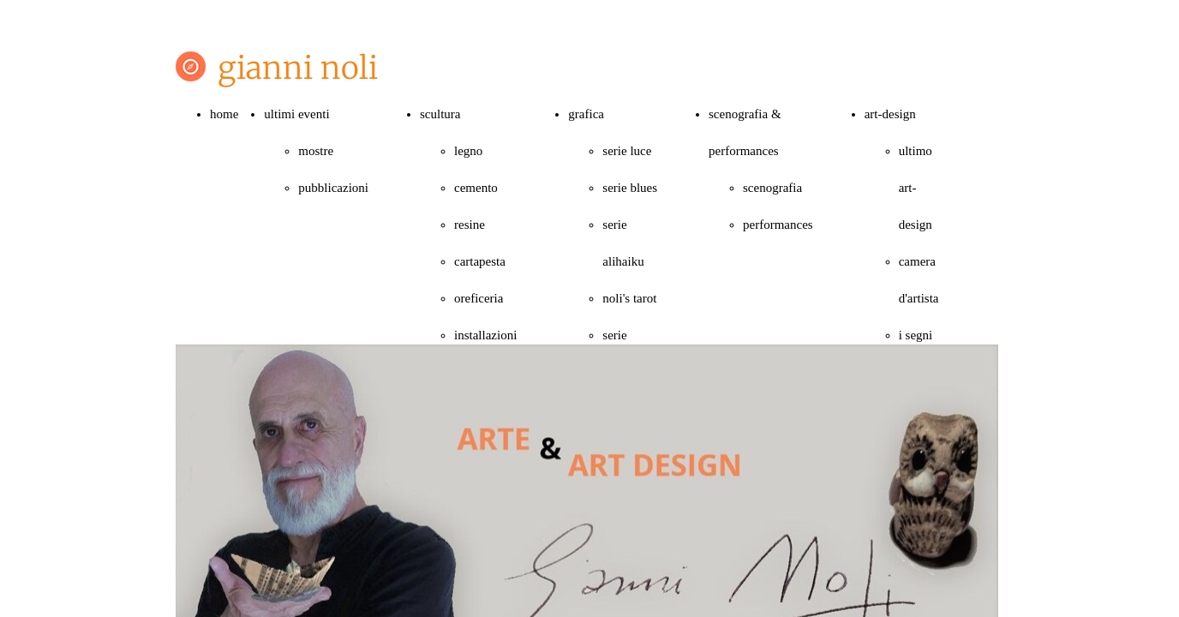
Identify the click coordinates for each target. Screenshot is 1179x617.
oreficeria (478, 298)
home (224, 114)
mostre (315, 151)
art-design (890, 114)
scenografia (772, 188)
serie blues (629, 188)
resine (469, 224)
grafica (586, 114)
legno (468, 151)
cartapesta (480, 261)
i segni (916, 335)
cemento (476, 188)
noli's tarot (629, 298)
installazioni (485, 335)
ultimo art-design (915, 187)
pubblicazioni (333, 188)
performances (778, 224)
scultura (440, 114)
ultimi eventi (296, 114)
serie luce (626, 151)
